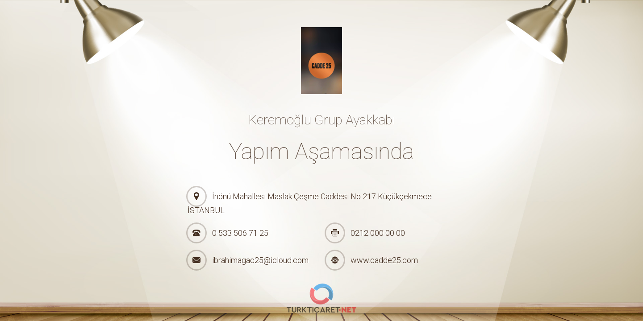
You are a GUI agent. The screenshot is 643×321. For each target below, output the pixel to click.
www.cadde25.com (384, 260)
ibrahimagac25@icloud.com (260, 260)
